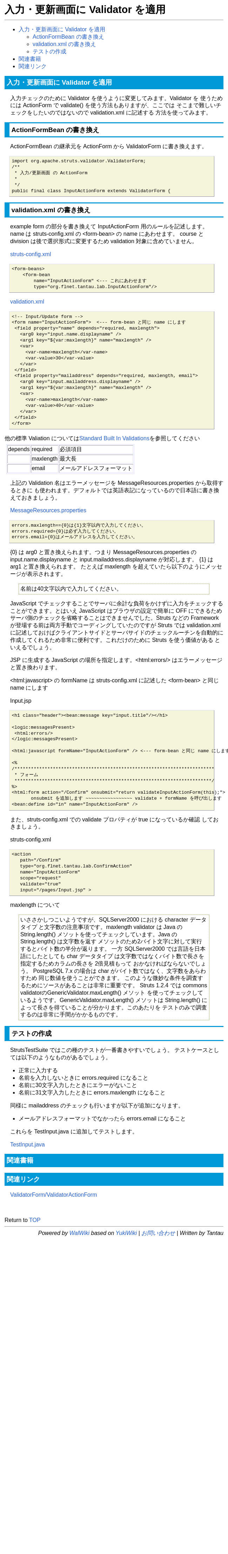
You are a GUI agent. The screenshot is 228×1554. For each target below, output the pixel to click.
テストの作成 (49, 51)
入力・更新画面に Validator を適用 (62, 29)
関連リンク (33, 66)
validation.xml (27, 302)
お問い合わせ (158, 1233)
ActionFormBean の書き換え (68, 37)
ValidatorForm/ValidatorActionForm (53, 1195)
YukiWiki (126, 1233)
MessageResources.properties (48, 510)
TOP (35, 1220)
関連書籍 (30, 59)
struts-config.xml (30, 254)
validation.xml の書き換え (64, 44)
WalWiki (79, 1233)
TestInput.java (27, 1144)
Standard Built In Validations (114, 438)
